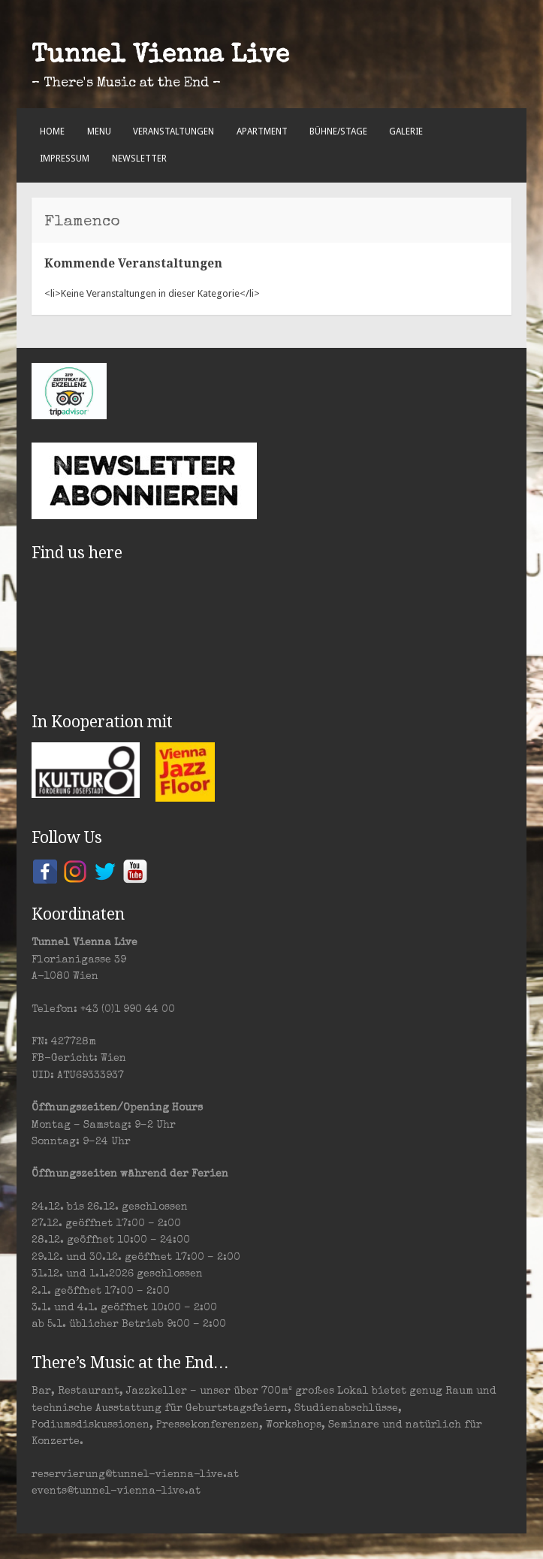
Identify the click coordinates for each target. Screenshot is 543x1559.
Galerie (406, 131)
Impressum (64, 158)
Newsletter (139, 158)
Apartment (262, 131)
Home (52, 131)
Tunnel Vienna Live (160, 56)
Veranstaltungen (173, 131)
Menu (99, 131)
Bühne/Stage (338, 131)
